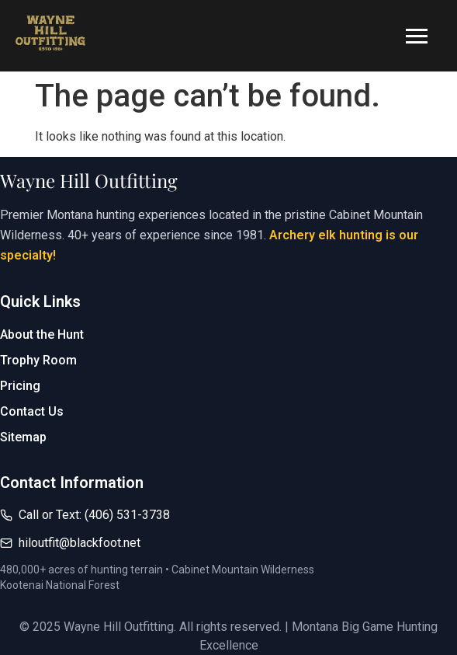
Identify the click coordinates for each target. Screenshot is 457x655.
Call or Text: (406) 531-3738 (94, 514)
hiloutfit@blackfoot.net (79, 542)
